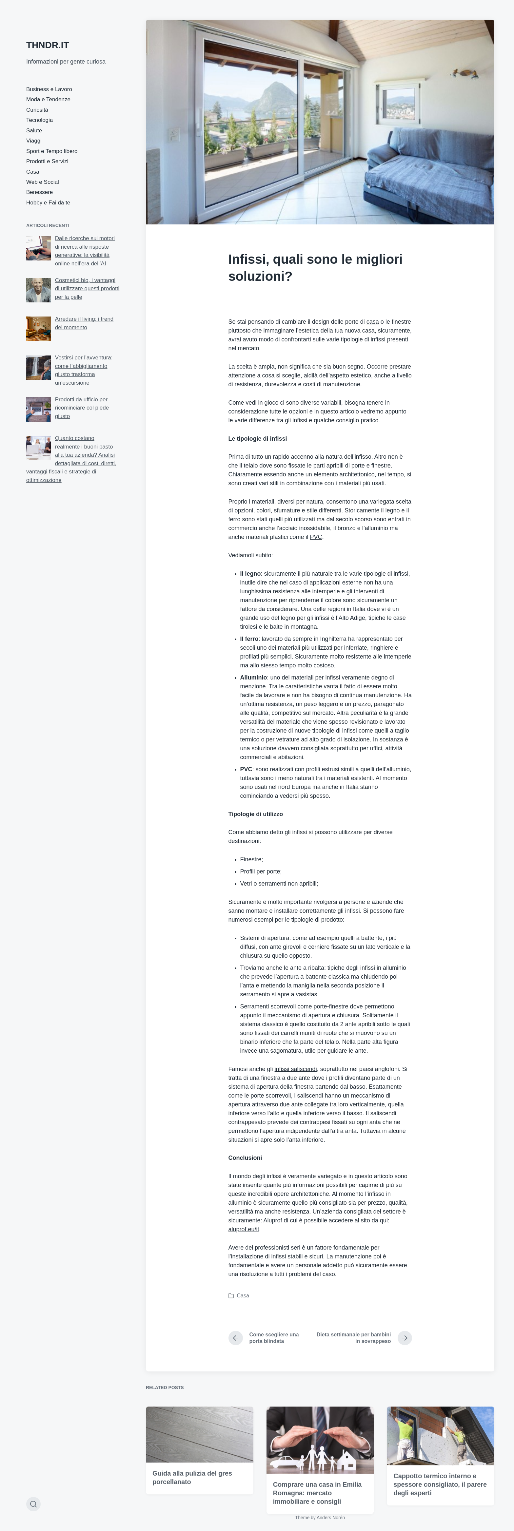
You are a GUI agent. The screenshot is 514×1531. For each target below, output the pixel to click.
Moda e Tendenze (48, 99)
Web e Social (42, 182)
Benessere (39, 192)
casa (372, 321)
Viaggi (34, 141)
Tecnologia (39, 120)
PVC (316, 537)
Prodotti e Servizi (47, 161)
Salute (34, 130)
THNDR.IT (47, 45)
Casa (32, 172)
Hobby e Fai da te (48, 203)
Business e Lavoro (49, 89)
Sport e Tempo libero (52, 151)
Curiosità (37, 110)
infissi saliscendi (296, 1069)
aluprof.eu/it (243, 1229)
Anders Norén (331, 1517)
